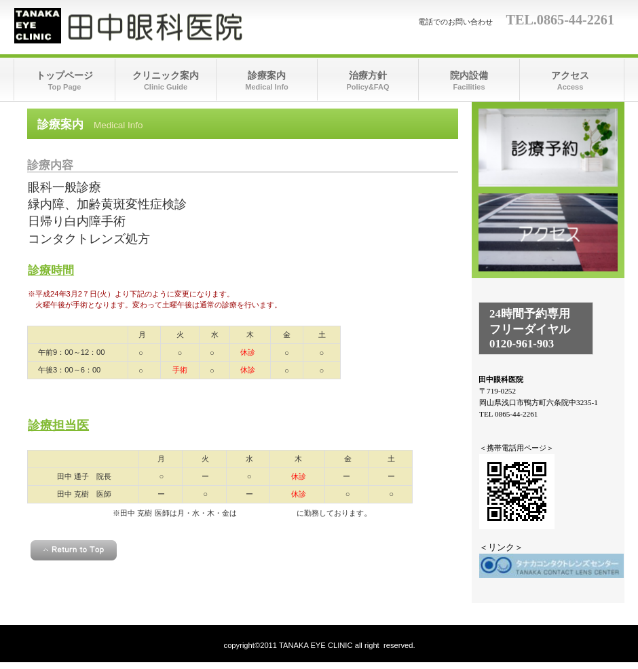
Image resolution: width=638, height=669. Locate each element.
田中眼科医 (149, 25)
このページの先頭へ (74, 550)
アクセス (548, 232)
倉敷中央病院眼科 (267, 513)
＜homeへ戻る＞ (242, 579)
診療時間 (548, 148)
